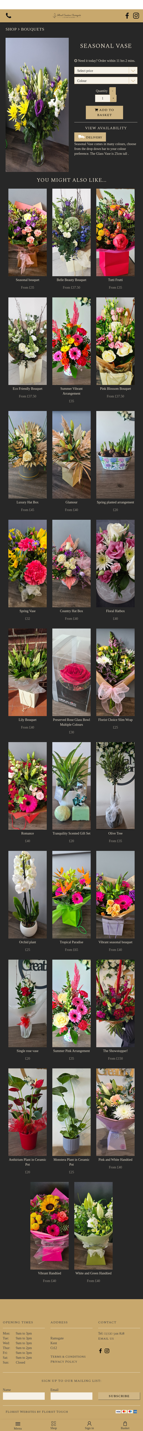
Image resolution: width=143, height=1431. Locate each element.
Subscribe (119, 1396)
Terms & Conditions (68, 1356)
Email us (106, 1338)
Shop (11, 29)
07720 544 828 (114, 1333)
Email (54, 1390)
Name (7, 1390)
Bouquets (32, 29)
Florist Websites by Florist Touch (37, 1411)
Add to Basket (104, 112)
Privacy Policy (63, 1361)
